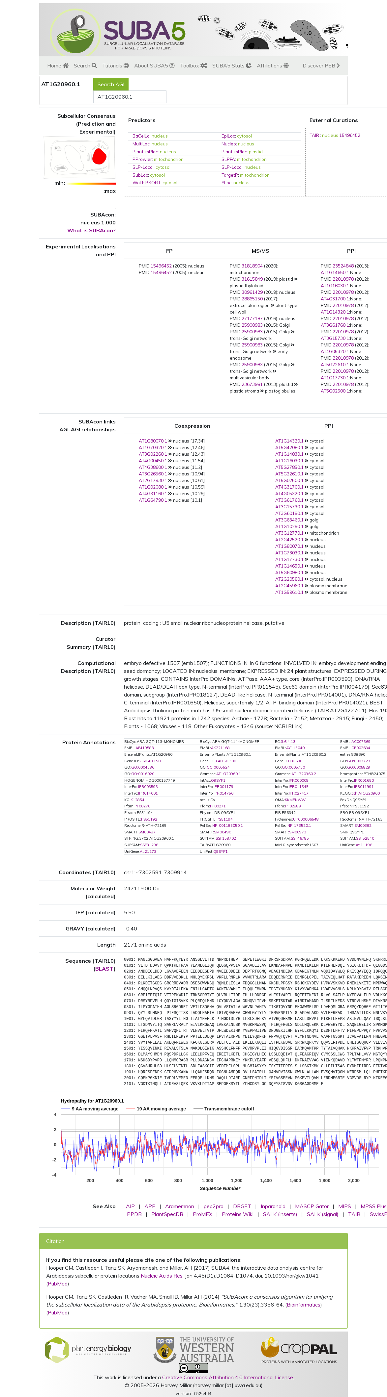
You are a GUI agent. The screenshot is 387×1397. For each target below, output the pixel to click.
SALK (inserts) (280, 1214)
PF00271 (218, 806)
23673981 (252, 384)
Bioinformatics (303, 1304)
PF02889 (293, 806)
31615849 (252, 279)
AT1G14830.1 (289, 454)
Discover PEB (321, 65)
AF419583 (144, 748)
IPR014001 (148, 793)
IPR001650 (364, 780)
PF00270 (142, 806)
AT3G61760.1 (335, 325)
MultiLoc (141, 143)
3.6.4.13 (288, 741)
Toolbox (193, 65)
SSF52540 (365, 838)
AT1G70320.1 (153, 447)
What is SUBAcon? (91, 230)
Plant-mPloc (145, 151)
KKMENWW (295, 800)
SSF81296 (149, 845)
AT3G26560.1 (153, 473)
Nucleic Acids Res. (162, 1275)
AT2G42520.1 (289, 539)
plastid (256, 151)
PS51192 (149, 819)
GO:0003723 (358, 761)
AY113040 (295, 748)
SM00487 (147, 832)
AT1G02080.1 (153, 487)
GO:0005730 (293, 767)
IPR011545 (299, 786)
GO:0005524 (218, 767)
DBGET (242, 1206)
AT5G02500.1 (335, 391)
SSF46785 (300, 838)
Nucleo (229, 143)
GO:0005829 (358, 767)
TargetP (230, 175)
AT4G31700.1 (335, 298)
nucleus (160, 136)
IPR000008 (299, 780)
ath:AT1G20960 (366, 793)
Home (58, 65)
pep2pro (213, 1206)
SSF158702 (226, 838)
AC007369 (361, 741)
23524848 (343, 265)
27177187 (252, 318)
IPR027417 (299, 793)
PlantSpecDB (167, 1214)
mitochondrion (169, 159)
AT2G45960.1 (289, 585)
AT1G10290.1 (289, 526)
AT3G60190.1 (289, 513)
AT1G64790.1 (153, 500)
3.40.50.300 (225, 761)
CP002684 (360, 748)
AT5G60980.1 (289, 572)
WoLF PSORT (147, 182)
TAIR (314, 135)
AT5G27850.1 (289, 467)
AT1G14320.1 (335, 312)
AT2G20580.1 (289, 579)
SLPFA (228, 159)
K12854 (137, 800)
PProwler (142, 159)
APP (150, 1206)
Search (85, 65)
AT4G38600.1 (153, 467)
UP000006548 (306, 819)
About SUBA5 (154, 65)
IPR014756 (223, 793)
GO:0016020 (142, 774)
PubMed (58, 1283)
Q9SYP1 (218, 780)
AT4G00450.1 (153, 460)
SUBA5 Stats (232, 65)
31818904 (252, 265)
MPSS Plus (374, 1206)
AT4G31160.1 (153, 493)
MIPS (344, 1206)
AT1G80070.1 (153, 441)
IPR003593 (148, 786)
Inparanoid (273, 1206)
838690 (295, 761)
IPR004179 (223, 786)
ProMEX (202, 1214)
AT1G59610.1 (289, 592)
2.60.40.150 (150, 761)
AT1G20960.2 (303, 774)
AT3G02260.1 (153, 454)
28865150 (252, 298)
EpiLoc (228, 136)
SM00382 (363, 825)
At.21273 (148, 851)
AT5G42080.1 (289, 447)
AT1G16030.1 (335, 285)
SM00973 (297, 832)
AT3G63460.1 (289, 519)
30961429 (252, 292)
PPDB (134, 1214)
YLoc (226, 182)
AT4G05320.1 (335, 351)
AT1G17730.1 (335, 377)
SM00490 (222, 832)
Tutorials (115, 65)
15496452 (349, 135)
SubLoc (140, 175)
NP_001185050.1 (227, 825)
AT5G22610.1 (335, 364)
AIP (130, 1206)
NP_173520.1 (299, 825)
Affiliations (273, 65)
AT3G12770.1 (289, 533)
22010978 (343, 279)
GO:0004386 (142, 767)
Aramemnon (179, 1206)
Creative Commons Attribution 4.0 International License (227, 1377)
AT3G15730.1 (335, 338)
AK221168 (220, 748)
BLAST (104, 968)
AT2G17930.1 (153, 480)
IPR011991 (364, 786)
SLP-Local (143, 167)
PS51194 (225, 819)
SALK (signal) (323, 1214)
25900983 (252, 325)
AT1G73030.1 (289, 552)
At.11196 (364, 845)
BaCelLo (141, 136)
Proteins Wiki (237, 1214)
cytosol (244, 136)
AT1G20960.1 (228, 774)
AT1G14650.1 (335, 272)
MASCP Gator (312, 1206)
